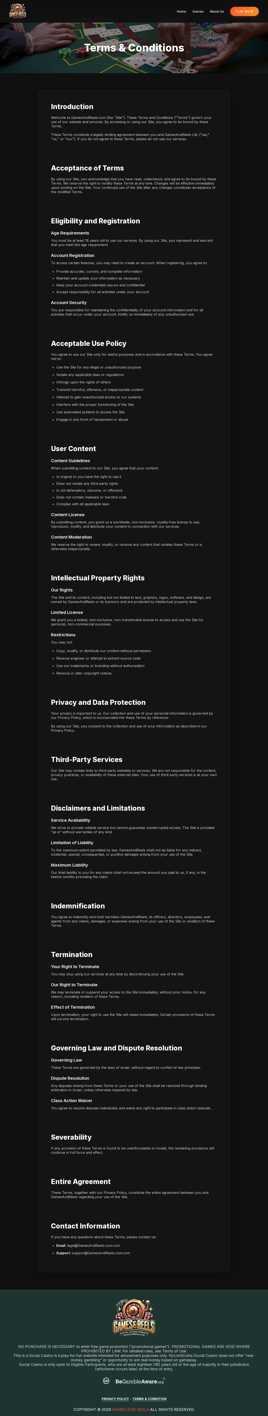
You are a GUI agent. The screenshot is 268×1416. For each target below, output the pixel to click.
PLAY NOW (244, 11)
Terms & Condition (149, 1399)
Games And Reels (130, 1409)
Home (181, 11)
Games (198, 11)
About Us (217, 11)
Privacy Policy (115, 1399)
